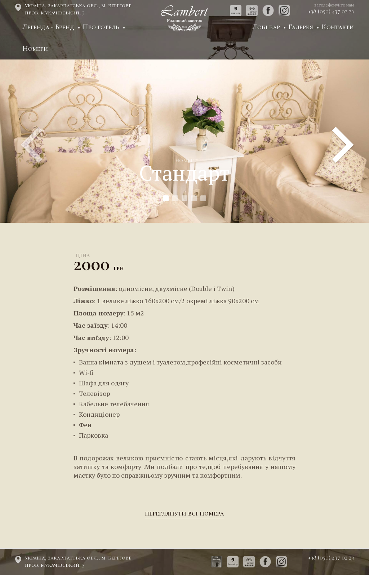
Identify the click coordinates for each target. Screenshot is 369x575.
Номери (35, 48)
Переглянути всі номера (184, 513)
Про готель (101, 27)
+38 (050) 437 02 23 (331, 11)
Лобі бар (266, 27)
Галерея (300, 27)
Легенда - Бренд (48, 27)
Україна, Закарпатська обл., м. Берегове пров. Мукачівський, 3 (78, 9)
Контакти (337, 27)
